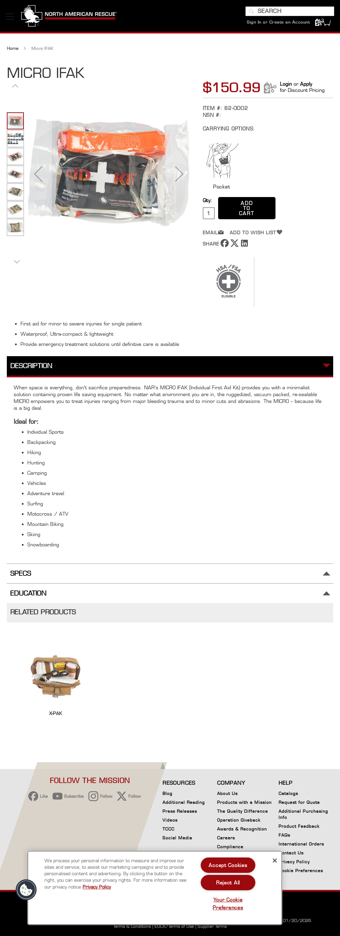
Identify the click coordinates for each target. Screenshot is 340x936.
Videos (170, 820)
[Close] (274, 860)
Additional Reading (183, 802)
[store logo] (70, 20)
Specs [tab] (20, 579)
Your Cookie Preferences (228, 903)
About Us (227, 793)
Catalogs (288, 793)
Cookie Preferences (301, 871)
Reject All (228, 882)
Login (286, 89)
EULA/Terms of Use (174, 926)
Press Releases (179, 811)
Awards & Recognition (242, 829)
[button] (38, 179)
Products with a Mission (244, 802)
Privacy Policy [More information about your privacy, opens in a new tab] (97, 887)
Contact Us (291, 852)
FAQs (284, 835)
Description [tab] (31, 371)
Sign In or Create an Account (277, 25)
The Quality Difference (242, 811)
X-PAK (55, 718)
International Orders (301, 844)
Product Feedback (299, 826)
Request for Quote (299, 802)
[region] (154, 888)
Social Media (177, 837)
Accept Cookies (228, 865)
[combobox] (288, 14)
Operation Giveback (238, 820)
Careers (226, 837)
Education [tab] (28, 598)
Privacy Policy (294, 861)
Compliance (230, 846)
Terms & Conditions (132, 926)
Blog (167, 793)
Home (12, 53)
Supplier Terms (212, 926)
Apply (306, 89)
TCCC (168, 829)
